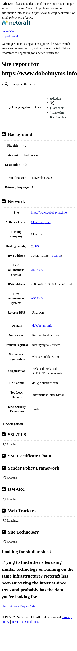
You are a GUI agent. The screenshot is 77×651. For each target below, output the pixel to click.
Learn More (9, 31)
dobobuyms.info (42, 325)
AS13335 (37, 269)
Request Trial (28, 606)
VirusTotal (55, 255)
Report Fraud (10, 36)
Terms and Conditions (25, 621)
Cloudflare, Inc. (41, 222)
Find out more (10, 606)
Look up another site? (20, 84)
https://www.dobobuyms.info (49, 212)
